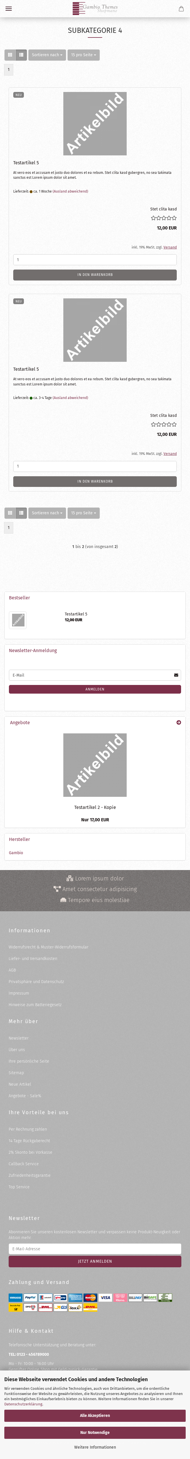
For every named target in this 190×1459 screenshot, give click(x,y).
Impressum (19, 993)
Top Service (19, 1187)
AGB (12, 970)
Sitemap (16, 1072)
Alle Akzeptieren (95, 1415)
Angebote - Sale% (25, 1095)
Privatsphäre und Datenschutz (36, 981)
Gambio (16, 852)
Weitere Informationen (95, 1447)
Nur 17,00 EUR (95, 819)
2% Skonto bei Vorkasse (30, 1152)
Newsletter (19, 1038)
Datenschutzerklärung (23, 1404)
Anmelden (95, 689)
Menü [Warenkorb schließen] (8, 8)
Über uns (17, 1049)
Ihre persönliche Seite (29, 1061)
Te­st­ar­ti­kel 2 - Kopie (95, 807)
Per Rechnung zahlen (28, 1129)
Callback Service (24, 1163)
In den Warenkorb (95, 275)
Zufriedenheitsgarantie (30, 1175)
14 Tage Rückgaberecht (29, 1140)
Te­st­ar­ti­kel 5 (26, 162)
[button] (10, 55)
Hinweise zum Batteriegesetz (35, 1004)
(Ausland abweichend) (70, 191)
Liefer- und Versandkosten (33, 958)
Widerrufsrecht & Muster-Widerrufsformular (48, 947)
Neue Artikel (20, 1084)
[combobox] (47, 55)
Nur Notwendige (95, 1432)
